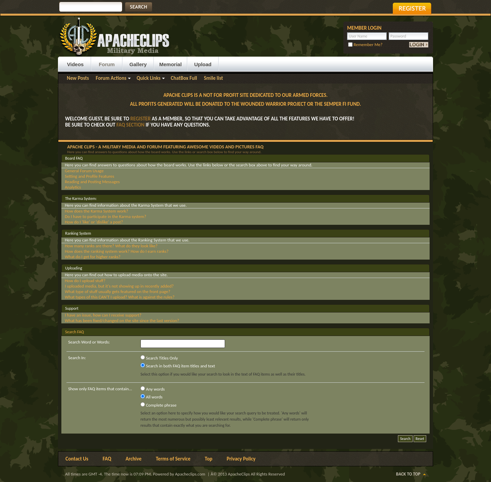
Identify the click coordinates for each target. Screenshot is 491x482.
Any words (152, 389)
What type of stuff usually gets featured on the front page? (117, 291)
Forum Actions (111, 78)
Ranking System (78, 233)
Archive (133, 459)
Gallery (138, 64)
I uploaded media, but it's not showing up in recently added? (119, 286)
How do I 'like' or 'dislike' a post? (94, 221)
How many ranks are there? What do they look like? (111, 245)
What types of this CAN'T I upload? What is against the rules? (120, 297)
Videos (75, 64)
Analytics (73, 187)
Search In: (77, 357)
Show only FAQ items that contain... (100, 388)
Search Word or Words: (89, 342)
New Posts (78, 78)
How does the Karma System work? (96, 211)
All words (151, 396)
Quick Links (149, 78)
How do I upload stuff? (85, 280)
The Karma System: (81, 198)
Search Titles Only (159, 358)
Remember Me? (365, 44)
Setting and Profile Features (89, 176)
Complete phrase (158, 405)
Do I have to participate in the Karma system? (105, 216)
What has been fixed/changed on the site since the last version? (122, 320)
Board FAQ (74, 158)
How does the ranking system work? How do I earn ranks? (116, 251)
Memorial (170, 64)
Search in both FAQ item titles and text (177, 365)
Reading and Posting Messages (92, 181)
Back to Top (408, 474)
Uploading (73, 268)
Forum (107, 64)
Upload (202, 64)
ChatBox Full (184, 78)
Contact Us (76, 459)
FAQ (107, 459)
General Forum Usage (84, 170)
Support (71, 308)
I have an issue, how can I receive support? (103, 315)
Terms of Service (173, 459)
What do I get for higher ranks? (92, 256)
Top (208, 459)
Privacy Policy (241, 459)
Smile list (213, 78)
